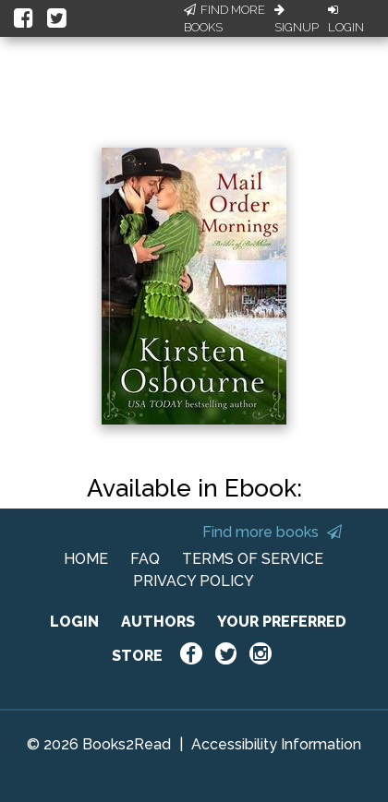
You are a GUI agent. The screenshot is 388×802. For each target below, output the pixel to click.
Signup (296, 19)
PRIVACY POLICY (193, 581)
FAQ (145, 559)
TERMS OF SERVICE (252, 559)
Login (346, 19)
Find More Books (224, 19)
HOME (86, 559)
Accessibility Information (276, 744)
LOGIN (74, 621)
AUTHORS (158, 621)
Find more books (272, 532)
